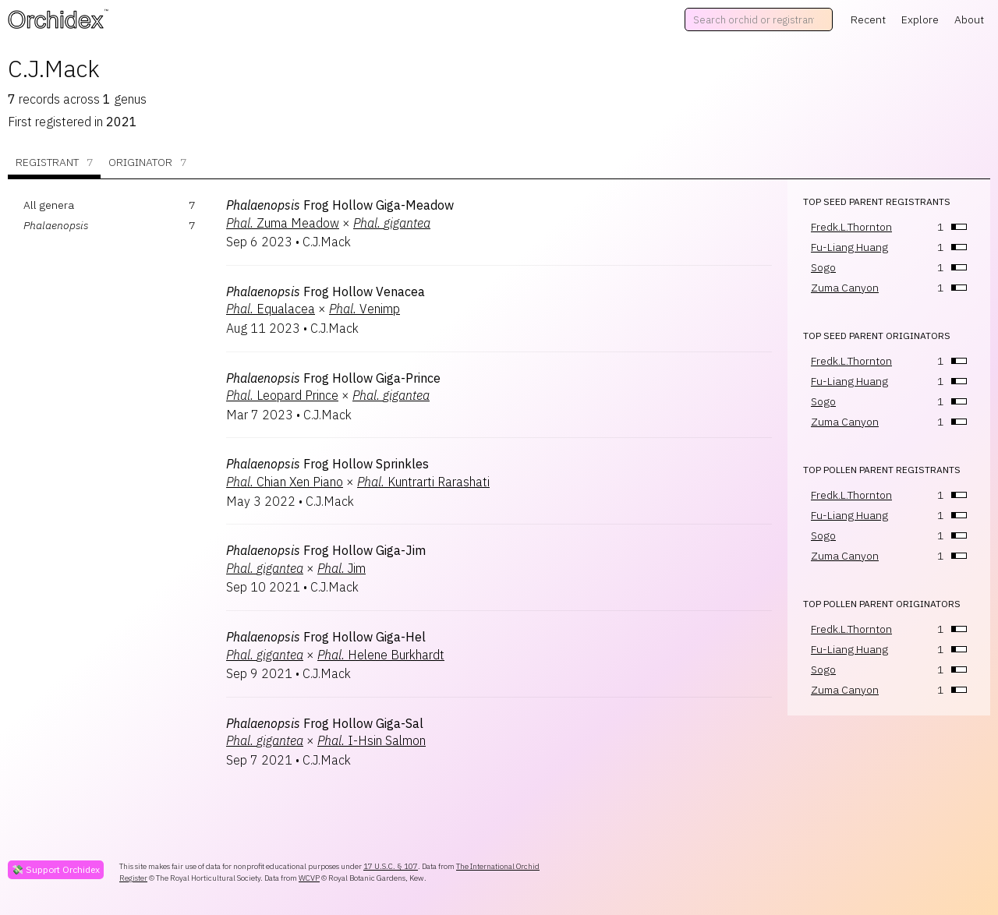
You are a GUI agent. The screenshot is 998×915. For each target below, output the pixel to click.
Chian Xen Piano (284, 481)
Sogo (823, 267)
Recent (868, 19)
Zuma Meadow (282, 223)
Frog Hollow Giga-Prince (333, 378)
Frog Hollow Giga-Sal (324, 723)
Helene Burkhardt (380, 654)
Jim (341, 568)
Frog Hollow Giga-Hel (326, 637)
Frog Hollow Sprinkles (327, 464)
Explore (920, 19)
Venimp (364, 308)
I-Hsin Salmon (371, 740)
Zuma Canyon (845, 288)
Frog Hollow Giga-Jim (326, 550)
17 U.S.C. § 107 (390, 866)
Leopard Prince (282, 395)
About (969, 19)
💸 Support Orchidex (56, 869)
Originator (147, 162)
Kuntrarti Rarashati (423, 481)
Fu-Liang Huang (849, 247)
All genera (48, 205)
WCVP (309, 878)
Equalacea (270, 308)
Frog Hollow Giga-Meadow (340, 205)
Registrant (54, 162)
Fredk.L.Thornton (851, 227)
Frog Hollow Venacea (325, 291)
